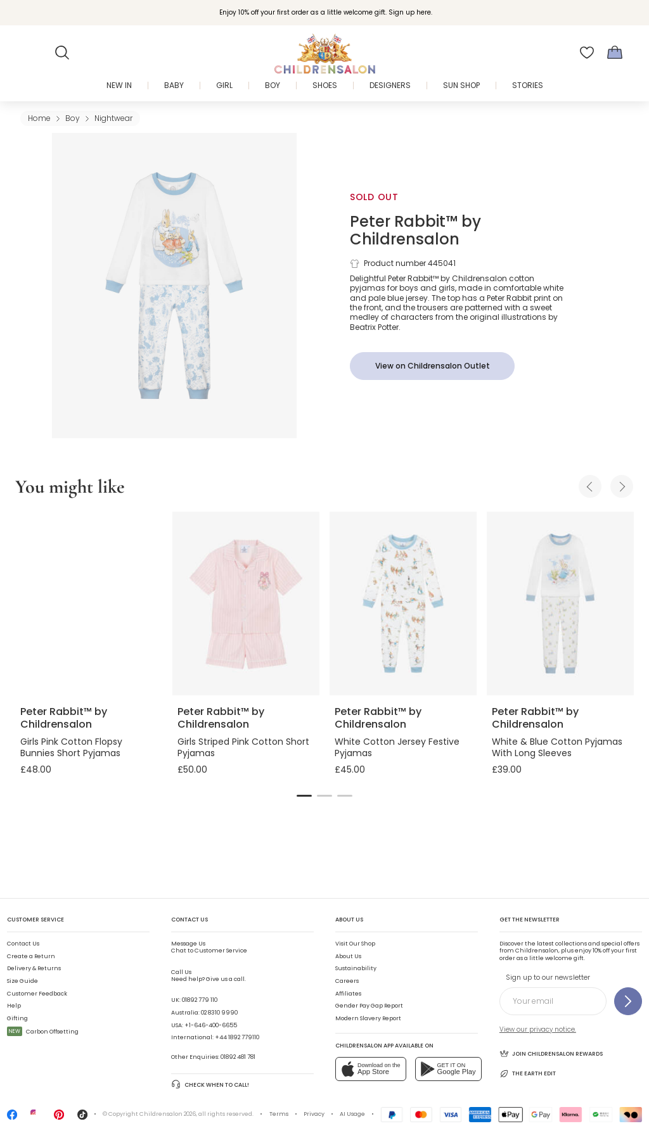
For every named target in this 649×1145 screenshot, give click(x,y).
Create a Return (31, 956)
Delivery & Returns (34, 968)
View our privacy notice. (537, 1029)
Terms (278, 1114)
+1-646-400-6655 (210, 1025)
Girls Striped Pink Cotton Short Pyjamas (243, 747)
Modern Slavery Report (368, 1018)
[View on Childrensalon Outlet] (432, 366)
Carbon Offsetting (43, 1031)
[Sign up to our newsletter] (628, 1001)
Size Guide (22, 981)
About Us (348, 956)
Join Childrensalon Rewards (551, 1053)
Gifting (17, 1018)
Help (14, 1005)
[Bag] (615, 52)
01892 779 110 (199, 1000)
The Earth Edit (527, 1074)
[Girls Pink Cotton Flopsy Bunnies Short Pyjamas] (88, 603)
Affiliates (348, 993)
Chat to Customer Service (209, 947)
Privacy (314, 1114)
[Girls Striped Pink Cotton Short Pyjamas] (245, 603)
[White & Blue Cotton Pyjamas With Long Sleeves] (560, 603)
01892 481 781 (238, 1057)
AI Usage (352, 1114)
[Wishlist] (587, 52)
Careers (347, 981)
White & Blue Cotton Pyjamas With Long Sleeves (557, 747)
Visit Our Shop (355, 943)
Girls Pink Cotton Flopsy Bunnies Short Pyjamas (71, 747)
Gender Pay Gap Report (369, 1005)
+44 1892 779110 (237, 1037)
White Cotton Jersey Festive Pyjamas (397, 747)
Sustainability (355, 968)
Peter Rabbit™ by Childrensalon (415, 230)
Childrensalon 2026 (167, 1114)
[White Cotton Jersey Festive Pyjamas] (403, 603)
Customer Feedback (37, 993)
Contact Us (23, 943)
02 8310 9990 (219, 1012)
